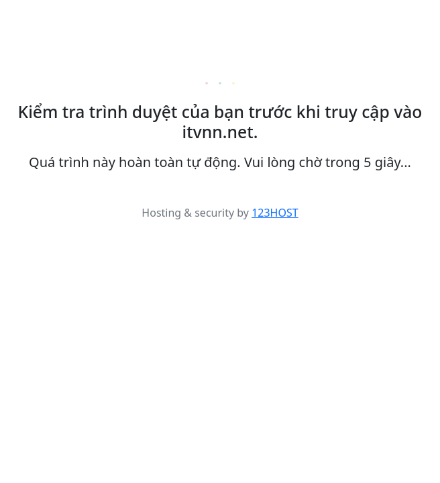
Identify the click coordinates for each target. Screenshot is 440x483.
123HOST (275, 212)
